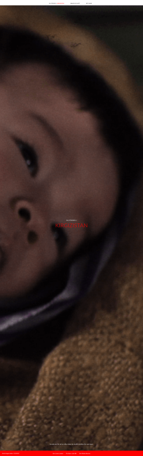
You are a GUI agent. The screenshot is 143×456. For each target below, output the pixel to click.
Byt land (89, 3)
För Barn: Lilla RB (71, 453)
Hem (132, 2)
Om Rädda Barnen (84, 453)
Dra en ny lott (75, 3)
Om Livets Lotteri (58, 453)
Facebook (9, 3)
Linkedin (13, 3)
